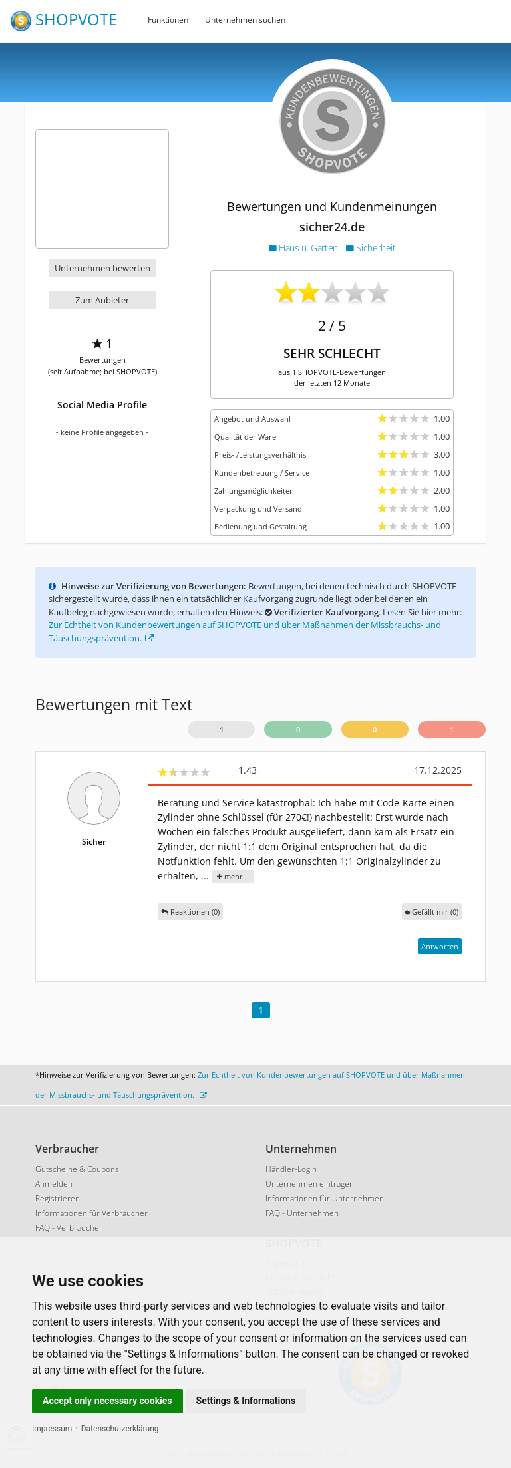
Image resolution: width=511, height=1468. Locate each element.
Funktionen (168, 19)
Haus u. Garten (305, 247)
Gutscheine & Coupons (77, 1169)
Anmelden (54, 1183)
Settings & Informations (246, 1400)
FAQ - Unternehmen (302, 1213)
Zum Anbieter (102, 300)
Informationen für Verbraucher (91, 1213)
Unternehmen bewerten (102, 268)
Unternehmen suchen (245, 19)
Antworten (439, 946)
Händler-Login (291, 1169)
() (431, 912)
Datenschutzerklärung (120, 1428)
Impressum (52, 1428)
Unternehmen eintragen (309, 1183)
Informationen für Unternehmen (324, 1198)
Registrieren (57, 1198)
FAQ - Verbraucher (68, 1227)
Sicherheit (371, 247)
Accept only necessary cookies (107, 1400)
